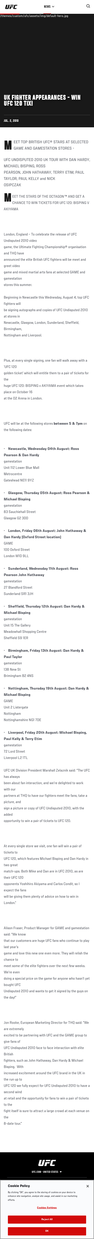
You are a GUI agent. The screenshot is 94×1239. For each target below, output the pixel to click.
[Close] (87, 1186)
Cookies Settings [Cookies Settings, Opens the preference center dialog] (47, 1208)
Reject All (46, 1219)
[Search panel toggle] (88, 6)
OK (46, 1231)
